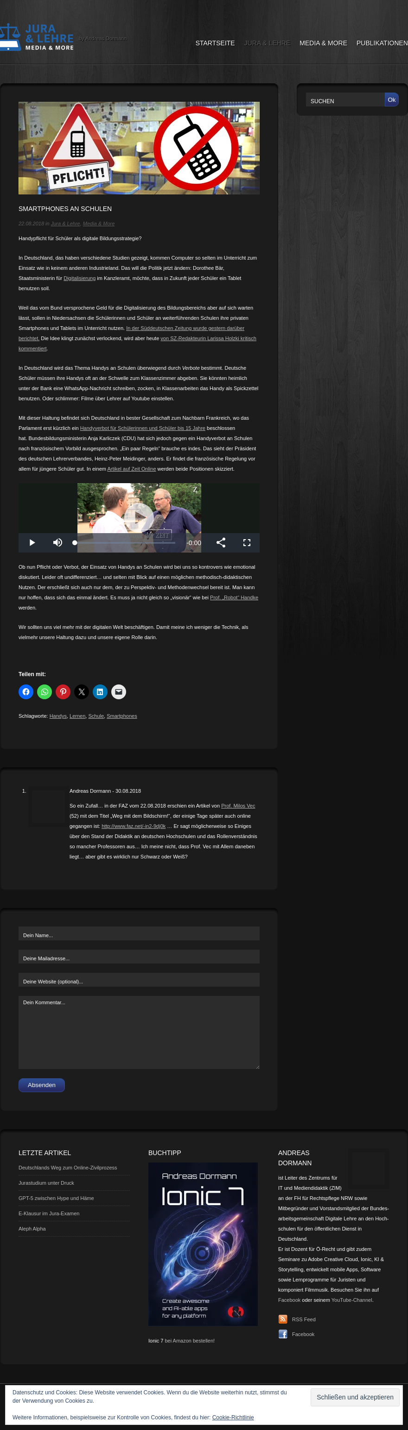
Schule (96, 716)
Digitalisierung (80, 278)
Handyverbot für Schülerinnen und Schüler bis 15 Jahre (142, 428)
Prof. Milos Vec (238, 805)
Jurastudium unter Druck (46, 1183)
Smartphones (122, 716)
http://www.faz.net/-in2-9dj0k (134, 826)
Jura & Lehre (267, 43)
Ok (391, 99)
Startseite (215, 43)
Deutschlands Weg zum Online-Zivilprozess (68, 1167)
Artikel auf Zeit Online (131, 469)
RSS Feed (304, 1319)
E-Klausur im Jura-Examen (49, 1213)
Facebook (289, 1300)
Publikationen (382, 43)
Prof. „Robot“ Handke (234, 597)
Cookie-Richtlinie (233, 1417)
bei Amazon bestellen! (190, 1340)
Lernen (77, 716)
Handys (58, 716)
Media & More (323, 43)
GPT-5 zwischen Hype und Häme (56, 1198)
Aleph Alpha (32, 1228)
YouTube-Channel (352, 1300)
